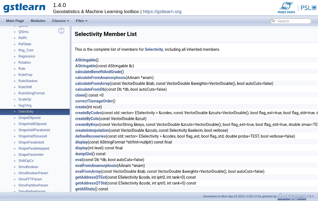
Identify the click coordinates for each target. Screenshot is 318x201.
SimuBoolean (28, 167)
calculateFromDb (90, 89)
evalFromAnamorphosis (96, 165)
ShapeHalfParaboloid (34, 130)
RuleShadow (27, 81)
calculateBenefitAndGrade (98, 72)
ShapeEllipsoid (29, 118)
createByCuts (87, 118)
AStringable (85, 60)
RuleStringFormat (31, 93)
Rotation (24, 62)
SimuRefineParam (31, 191)
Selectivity (25, 112)
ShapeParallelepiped (33, 148)
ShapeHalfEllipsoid (32, 124)
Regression (26, 56)
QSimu (23, 32)
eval (78, 159)
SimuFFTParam (30, 179)
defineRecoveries (90, 136)
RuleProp (25, 75)
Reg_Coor (26, 50)
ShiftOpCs (26, 161)
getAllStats (85, 189)
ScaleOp (24, 99)
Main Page (15, 21)
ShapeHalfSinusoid (32, 136)
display (81, 142)
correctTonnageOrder (94, 101)
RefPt (22, 38)
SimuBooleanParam (33, 173)
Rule (21, 69)
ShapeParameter (31, 155)
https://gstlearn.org (162, 11)
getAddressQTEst (90, 177)
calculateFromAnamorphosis (100, 77)
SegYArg (24, 105)
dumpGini (83, 154)
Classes (60, 21)
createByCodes (88, 113)
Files (82, 21)
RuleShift (25, 87)
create (80, 107)
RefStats (24, 44)
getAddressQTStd (90, 183)
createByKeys (87, 124)
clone (80, 95)
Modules (38, 21)
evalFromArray (88, 171)
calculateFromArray (92, 83)
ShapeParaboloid (31, 142)
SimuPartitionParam (33, 185)
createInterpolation (92, 130)
